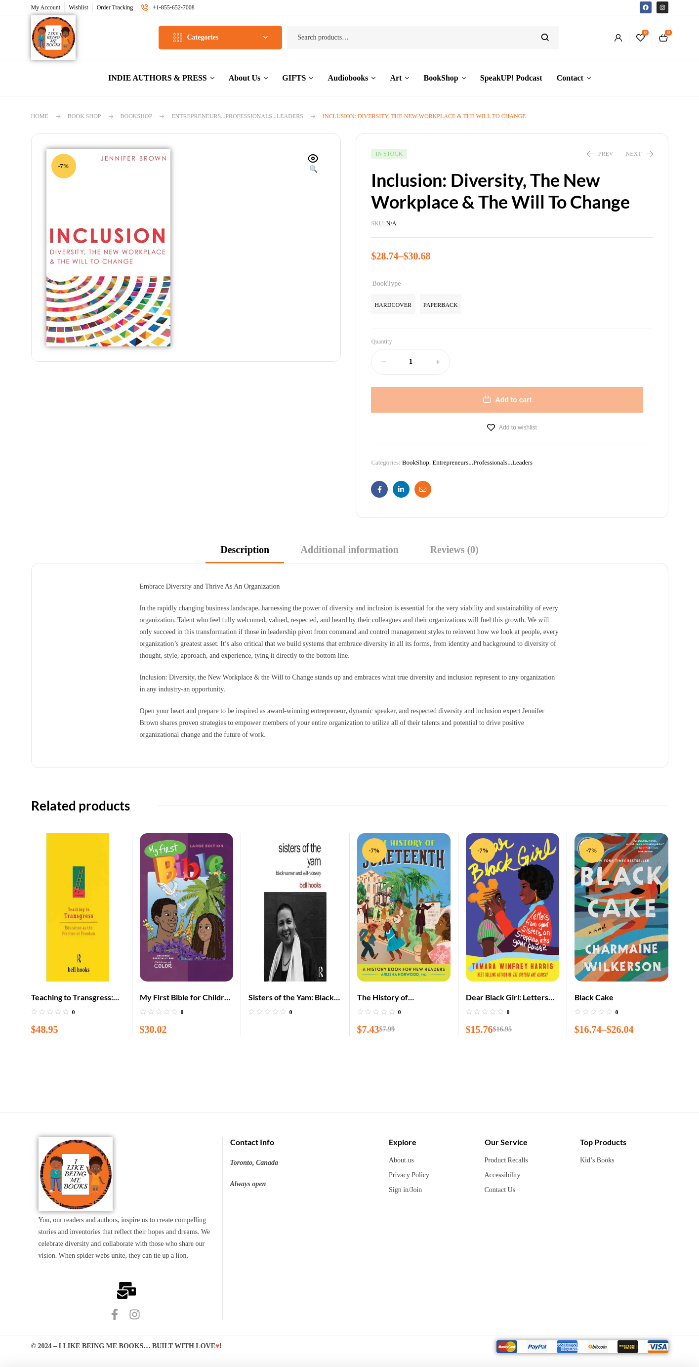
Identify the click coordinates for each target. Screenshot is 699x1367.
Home (39, 116)
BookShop (137, 116)
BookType (386, 283)
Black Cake (594, 997)
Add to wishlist (518, 427)
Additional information (350, 549)
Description (244, 549)
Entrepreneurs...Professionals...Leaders (237, 116)
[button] (313, 164)
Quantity (381, 341)
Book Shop (84, 116)
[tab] (245, 553)
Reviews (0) (454, 549)
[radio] (393, 304)
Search (545, 37)
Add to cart (513, 400)
